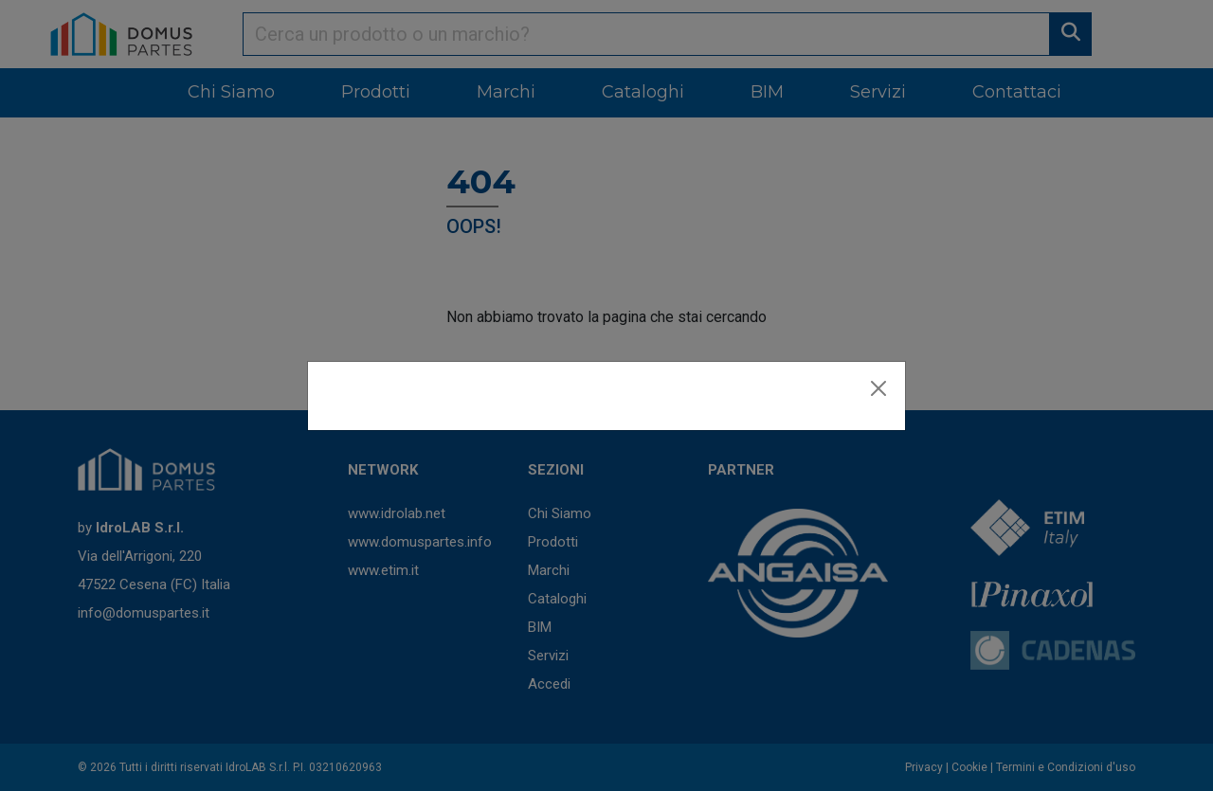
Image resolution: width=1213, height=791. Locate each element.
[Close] (878, 388)
